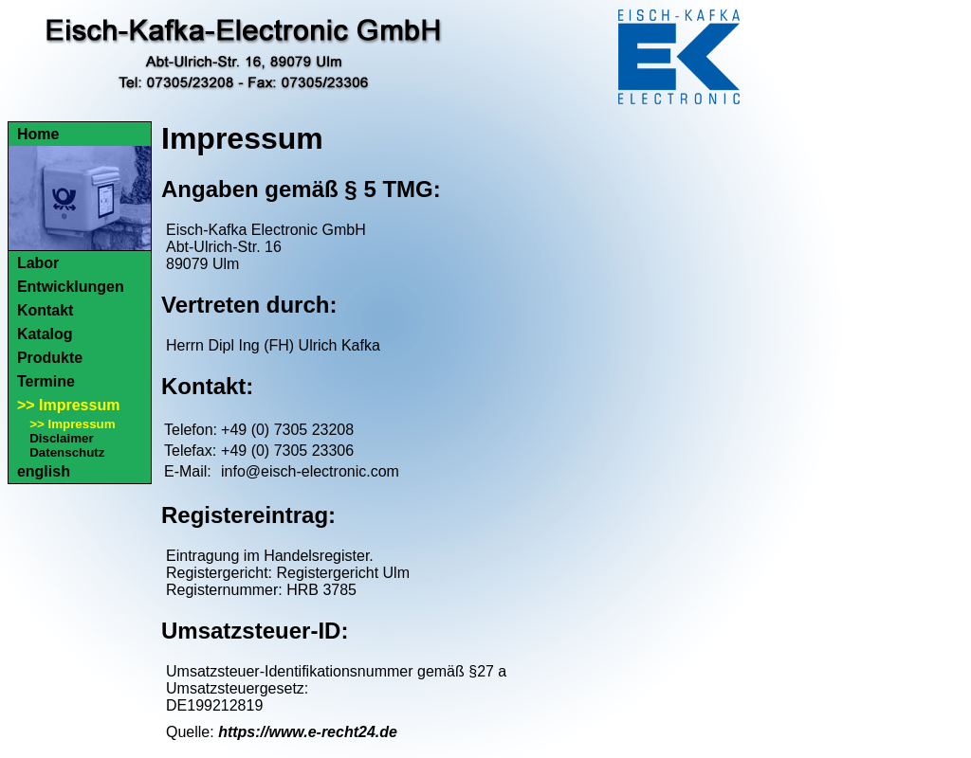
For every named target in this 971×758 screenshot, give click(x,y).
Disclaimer (61, 438)
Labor (38, 263)
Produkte (49, 358)
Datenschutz (66, 452)
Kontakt (45, 310)
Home (38, 134)
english (43, 471)
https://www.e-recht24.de (307, 732)
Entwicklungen (70, 287)
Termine (46, 381)
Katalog (45, 334)
